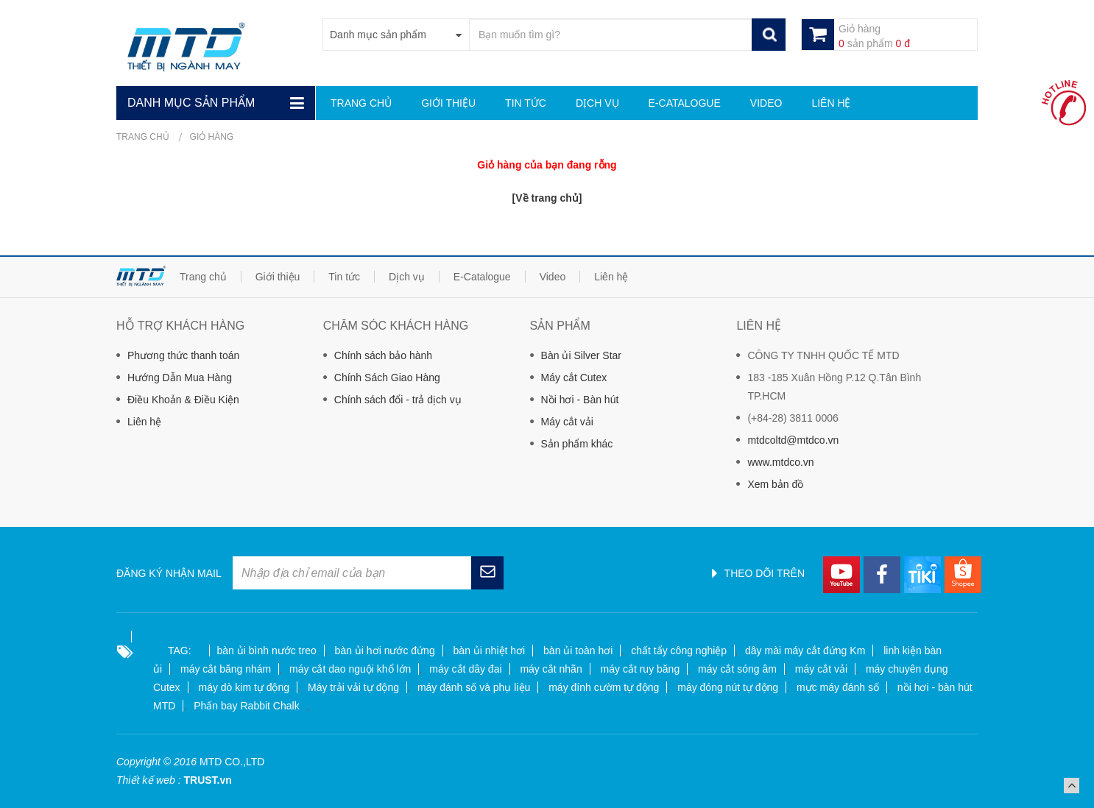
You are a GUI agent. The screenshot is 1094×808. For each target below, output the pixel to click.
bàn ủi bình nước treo (267, 650)
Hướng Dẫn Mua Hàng (179, 377)
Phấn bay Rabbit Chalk (246, 706)
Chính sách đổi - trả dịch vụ (398, 399)
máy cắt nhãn (551, 669)
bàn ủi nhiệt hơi (490, 650)
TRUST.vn (207, 780)
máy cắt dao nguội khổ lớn (350, 669)
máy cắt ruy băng (640, 669)
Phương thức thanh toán (183, 355)
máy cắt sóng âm (737, 669)
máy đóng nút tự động (727, 687)
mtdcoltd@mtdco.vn (793, 440)
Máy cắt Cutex (574, 377)
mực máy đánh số (838, 687)
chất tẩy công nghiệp (679, 650)
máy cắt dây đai (465, 669)
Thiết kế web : (148, 780)
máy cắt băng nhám (225, 669)
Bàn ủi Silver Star (581, 355)
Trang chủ (142, 137)
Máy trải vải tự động (353, 687)
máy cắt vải (821, 669)
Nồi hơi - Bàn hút (580, 399)
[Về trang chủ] (547, 198)
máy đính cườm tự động (603, 687)
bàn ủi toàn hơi (578, 650)
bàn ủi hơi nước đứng (385, 650)
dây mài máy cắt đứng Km (805, 650)
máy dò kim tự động (243, 687)
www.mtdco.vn (780, 462)
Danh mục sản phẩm (191, 102)
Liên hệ (144, 422)
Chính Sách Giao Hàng (387, 377)
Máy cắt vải (567, 422)
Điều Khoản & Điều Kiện (183, 399)
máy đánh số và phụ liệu (473, 687)
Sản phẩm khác (577, 444)
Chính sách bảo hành (383, 355)
